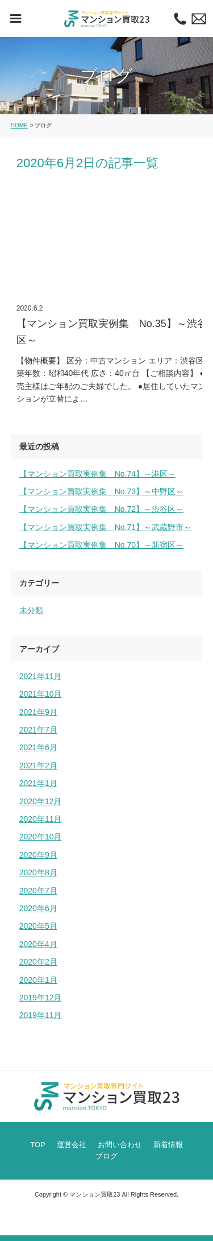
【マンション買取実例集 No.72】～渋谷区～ (101, 509)
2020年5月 (38, 925)
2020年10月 (40, 836)
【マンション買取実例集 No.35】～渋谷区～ (112, 293)
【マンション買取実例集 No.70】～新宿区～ (101, 544)
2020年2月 (38, 961)
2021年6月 (38, 747)
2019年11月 (40, 1015)
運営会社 (71, 1144)
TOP (37, 1144)
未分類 (31, 610)
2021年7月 (38, 729)
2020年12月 (40, 801)
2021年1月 (38, 783)
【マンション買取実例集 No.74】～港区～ (97, 473)
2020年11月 (40, 819)
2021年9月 (38, 712)
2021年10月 (40, 693)
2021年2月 (38, 765)
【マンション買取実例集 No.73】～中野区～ (101, 491)
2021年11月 (40, 676)
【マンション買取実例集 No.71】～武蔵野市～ (105, 527)
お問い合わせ (120, 1144)
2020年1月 (38, 979)
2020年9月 (38, 854)
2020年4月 (38, 944)
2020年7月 (38, 890)
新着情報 (168, 1144)
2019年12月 (40, 997)
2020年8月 (38, 872)
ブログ (106, 1156)
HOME (19, 125)
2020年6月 (38, 908)
